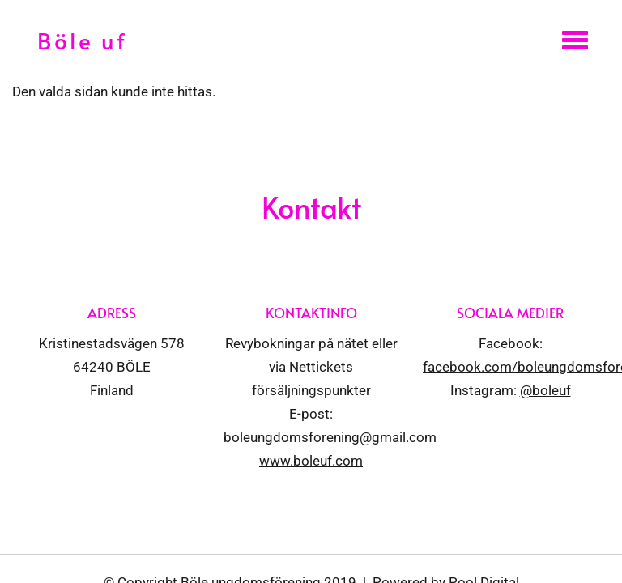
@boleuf (545, 390)
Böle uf (82, 40)
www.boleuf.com (311, 461)
